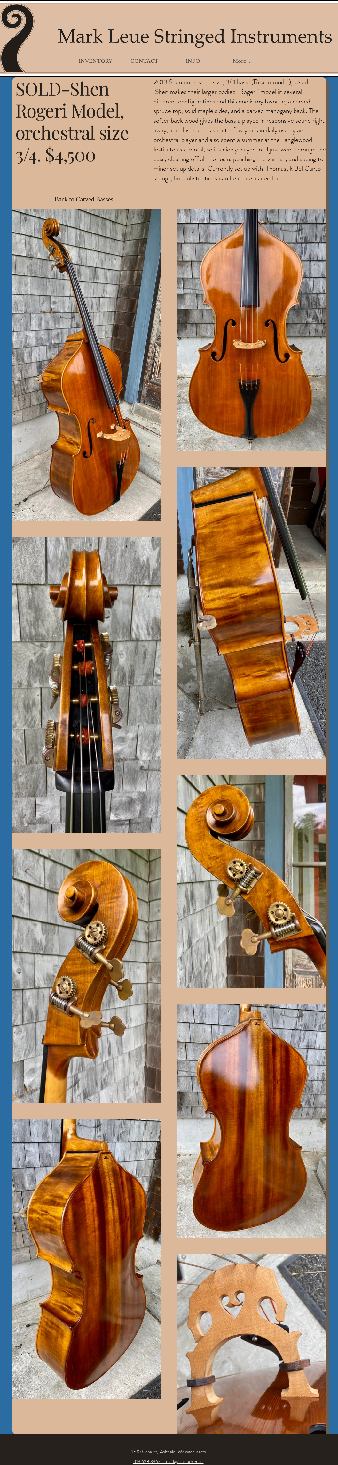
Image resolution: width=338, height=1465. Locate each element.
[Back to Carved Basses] (87, 199)
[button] (95, 61)
